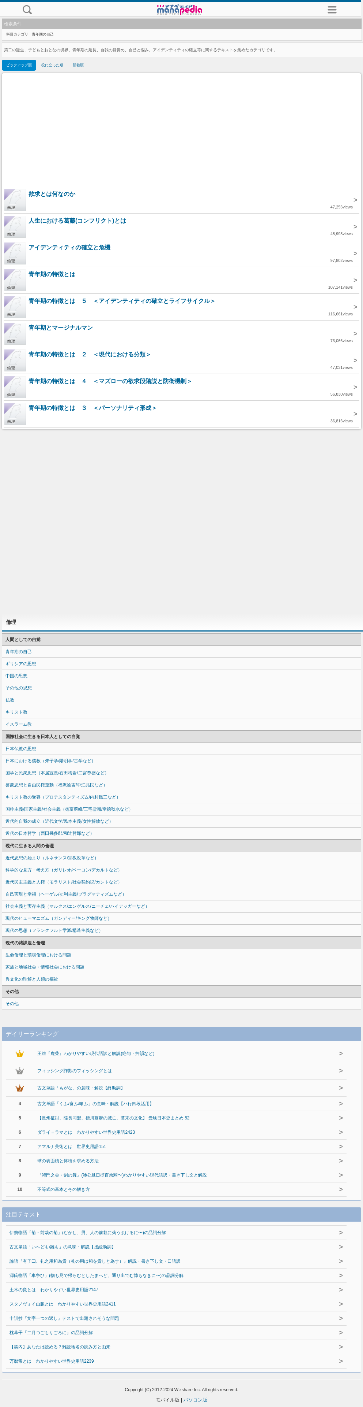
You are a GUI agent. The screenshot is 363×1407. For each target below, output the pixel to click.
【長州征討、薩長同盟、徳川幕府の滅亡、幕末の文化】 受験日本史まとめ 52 (113, 1118)
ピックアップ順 (19, 65)
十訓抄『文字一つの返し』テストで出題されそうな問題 (64, 1318)
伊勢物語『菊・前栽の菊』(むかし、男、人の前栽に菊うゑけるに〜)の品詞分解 (88, 1232)
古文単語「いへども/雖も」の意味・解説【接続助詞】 (63, 1246)
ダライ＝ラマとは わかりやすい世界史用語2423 (86, 1132)
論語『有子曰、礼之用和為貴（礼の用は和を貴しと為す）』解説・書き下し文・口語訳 (95, 1261)
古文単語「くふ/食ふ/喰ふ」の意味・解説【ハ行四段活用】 (95, 1103)
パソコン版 (195, 1400)
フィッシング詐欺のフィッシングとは (74, 1070)
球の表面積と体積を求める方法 (68, 1160)
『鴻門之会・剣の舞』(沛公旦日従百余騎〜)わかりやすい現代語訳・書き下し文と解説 (122, 1175)
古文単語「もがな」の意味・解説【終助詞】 (81, 1088)
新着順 (78, 65)
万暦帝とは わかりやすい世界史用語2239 (52, 1361)
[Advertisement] (181, 132)
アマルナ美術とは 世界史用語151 (71, 1146)
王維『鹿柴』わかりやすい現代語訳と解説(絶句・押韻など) (95, 1053)
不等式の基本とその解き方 (63, 1189)
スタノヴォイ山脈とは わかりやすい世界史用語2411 (63, 1304)
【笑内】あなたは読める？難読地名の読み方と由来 (60, 1346)
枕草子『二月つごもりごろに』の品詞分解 (51, 1332)
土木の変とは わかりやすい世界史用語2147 (54, 1289)
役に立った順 (52, 65)
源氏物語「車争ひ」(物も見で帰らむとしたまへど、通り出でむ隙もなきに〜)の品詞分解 (97, 1275)
